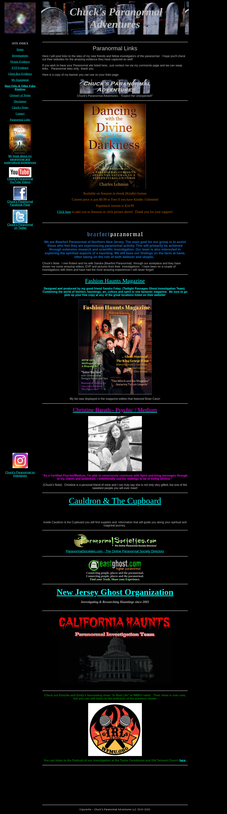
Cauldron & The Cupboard (115, 501)
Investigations (20, 55)
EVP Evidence (20, 67)
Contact (20, 113)
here (183, 760)
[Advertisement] (20, 286)
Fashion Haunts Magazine (115, 281)
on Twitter (20, 227)
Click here (64, 212)
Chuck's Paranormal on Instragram (20, 474)
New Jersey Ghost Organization (115, 592)
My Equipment (20, 79)
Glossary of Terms (20, 95)
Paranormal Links (20, 119)
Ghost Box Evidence (20, 73)
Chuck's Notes (20, 107)
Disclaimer (20, 101)
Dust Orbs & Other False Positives (20, 87)
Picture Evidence (20, 61)
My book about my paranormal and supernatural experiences (20, 159)
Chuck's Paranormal (20, 224)
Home (20, 49)
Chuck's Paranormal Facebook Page (20, 203)
